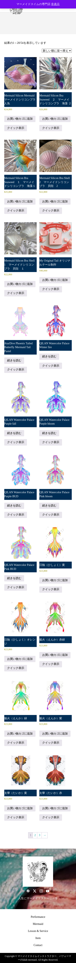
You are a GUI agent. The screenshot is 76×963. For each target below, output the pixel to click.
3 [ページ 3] (39, 835)
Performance (38, 916)
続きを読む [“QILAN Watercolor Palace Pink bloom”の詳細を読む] (49, 505)
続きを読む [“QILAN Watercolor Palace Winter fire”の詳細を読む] (49, 356)
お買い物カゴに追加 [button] (20, 118)
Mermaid (38, 923)
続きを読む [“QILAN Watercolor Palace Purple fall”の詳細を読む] (14, 433)
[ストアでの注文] (57, 51)
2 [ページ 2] (35, 835)
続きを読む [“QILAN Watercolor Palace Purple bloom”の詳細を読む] (49, 433)
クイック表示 (15, 128)
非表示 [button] (55, 4)
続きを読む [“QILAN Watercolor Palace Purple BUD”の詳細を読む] (14, 505)
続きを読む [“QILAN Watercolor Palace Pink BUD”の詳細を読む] (14, 578)
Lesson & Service (38, 931)
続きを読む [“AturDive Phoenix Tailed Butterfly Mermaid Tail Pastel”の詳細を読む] (14, 360)
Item (38, 938)
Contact (38, 945)
